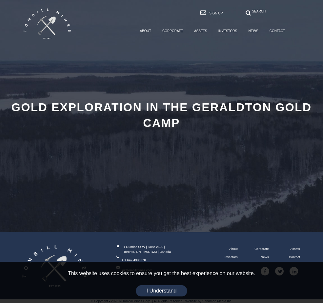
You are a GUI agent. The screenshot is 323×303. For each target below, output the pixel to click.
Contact (294, 257)
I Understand (162, 290)
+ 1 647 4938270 (131, 260)
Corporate (261, 249)
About (233, 249)
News (265, 257)
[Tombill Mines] (47, 24)
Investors (231, 257)
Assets (295, 249)
